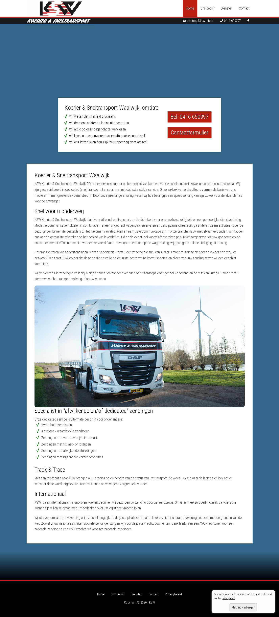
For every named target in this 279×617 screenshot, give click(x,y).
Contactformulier (189, 132)
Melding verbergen (243, 607)
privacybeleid (228, 598)
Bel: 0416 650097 (190, 116)
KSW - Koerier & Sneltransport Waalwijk (60, 12)
